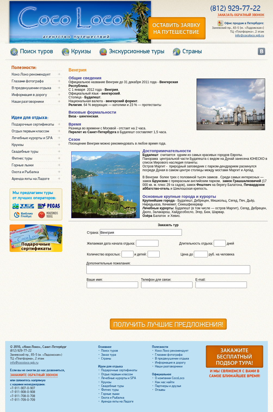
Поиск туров (36, 51)
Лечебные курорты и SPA (32, 138)
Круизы (81, 51)
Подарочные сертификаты (33, 124)
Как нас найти (164, 382)
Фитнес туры (22, 158)
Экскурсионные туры (136, 51)
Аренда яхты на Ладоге (30, 178)
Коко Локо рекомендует (31, 74)
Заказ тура (108, 355)
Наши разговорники (28, 101)
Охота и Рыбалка (25, 172)
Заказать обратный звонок (241, 15)
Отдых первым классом (30, 131)
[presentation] (201, 305)
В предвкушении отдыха (31, 88)
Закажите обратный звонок (34, 375)
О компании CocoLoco (169, 378)
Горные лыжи (22, 165)
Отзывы (160, 390)
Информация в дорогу (29, 94)
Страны (192, 51)
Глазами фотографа (28, 81)
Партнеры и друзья (168, 386)
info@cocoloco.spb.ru (249, 35)
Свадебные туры (25, 151)
